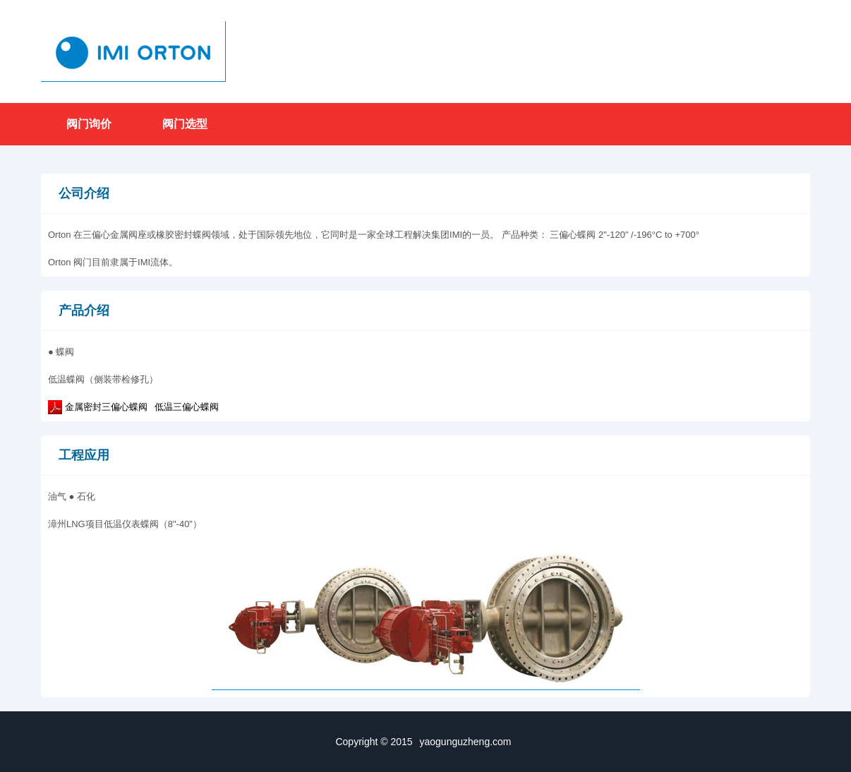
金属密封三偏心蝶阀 (106, 407)
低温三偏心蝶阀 (187, 407)
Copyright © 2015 (425, 741)
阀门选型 (184, 124)
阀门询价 (88, 124)
